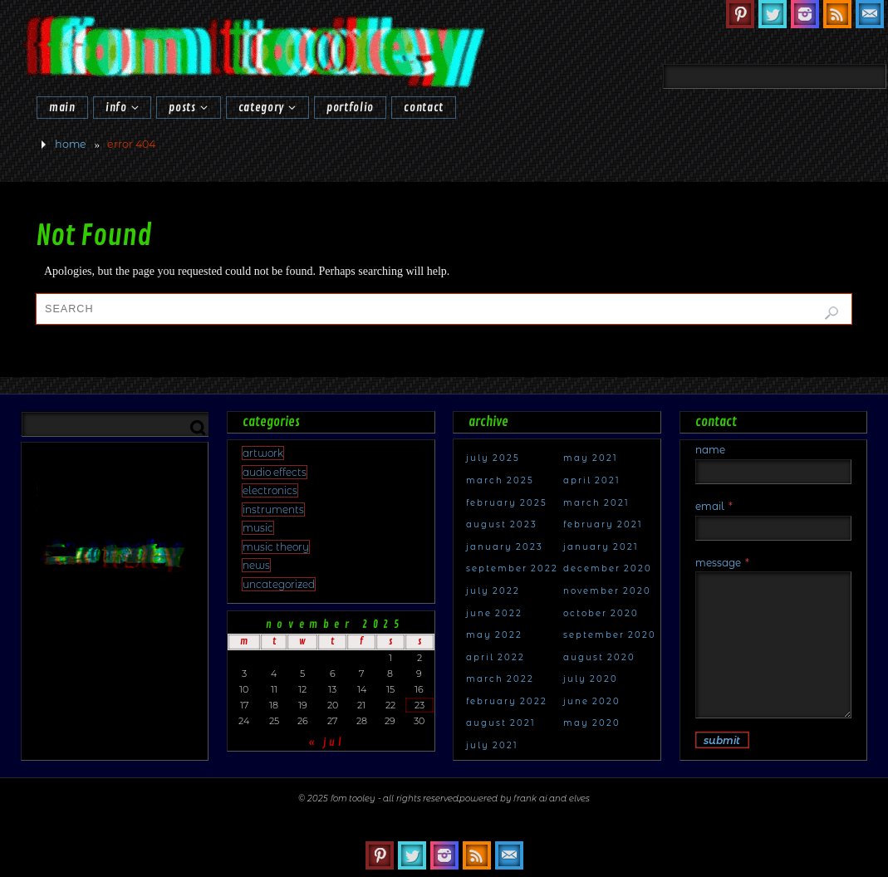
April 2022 (495, 657)
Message (722, 562)
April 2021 (592, 480)
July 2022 (493, 590)
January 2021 (601, 546)
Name (710, 449)
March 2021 (596, 502)
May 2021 (590, 458)
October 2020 (601, 613)
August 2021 (501, 723)
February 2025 (506, 502)
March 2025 (500, 480)
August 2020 (599, 657)
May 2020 (592, 723)
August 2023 (501, 524)
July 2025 (493, 458)
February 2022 (506, 701)
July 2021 (492, 745)
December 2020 (607, 568)
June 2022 (494, 613)
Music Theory (276, 547)
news (256, 565)
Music (258, 528)
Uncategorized (279, 584)
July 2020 (590, 679)
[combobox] (774, 76)
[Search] (846, 39)
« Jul (326, 742)
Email (714, 506)
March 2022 (500, 679)
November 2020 (607, 590)
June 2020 (592, 701)
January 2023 (504, 546)
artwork (263, 453)
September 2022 (512, 568)
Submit (722, 740)
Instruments (273, 509)
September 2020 (609, 635)
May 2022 (494, 635)
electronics (270, 490)
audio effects (275, 472)
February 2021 (603, 524)
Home (70, 144)
